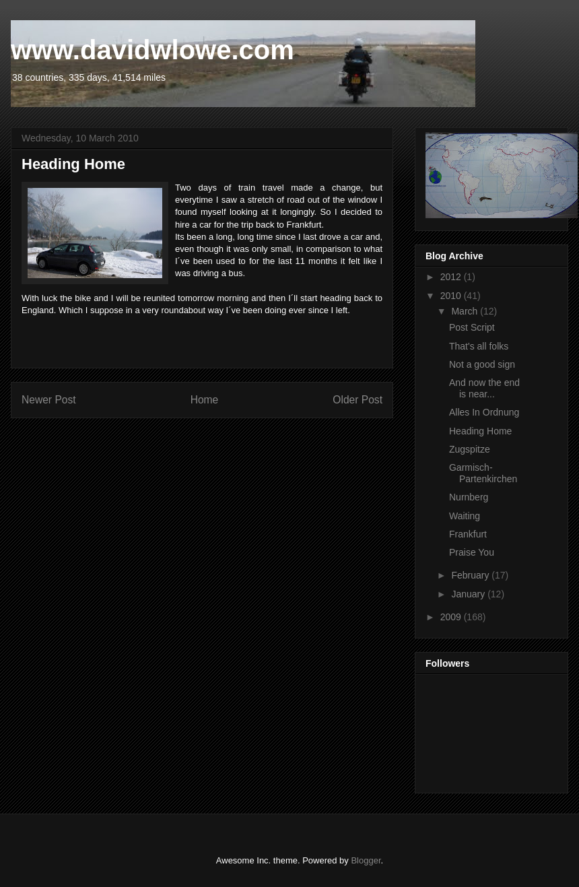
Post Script (472, 327)
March (465, 311)
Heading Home (480, 431)
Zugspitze (469, 449)
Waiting (464, 516)
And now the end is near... (484, 388)
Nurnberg (468, 497)
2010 (452, 295)
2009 (452, 617)
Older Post (357, 399)
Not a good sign (482, 364)
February (471, 575)
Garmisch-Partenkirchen (483, 473)
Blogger (365, 860)
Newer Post (49, 399)
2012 (452, 276)
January (469, 594)
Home (205, 399)
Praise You (471, 552)
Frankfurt (468, 534)
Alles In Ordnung (484, 412)
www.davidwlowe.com (152, 50)
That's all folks (478, 346)
